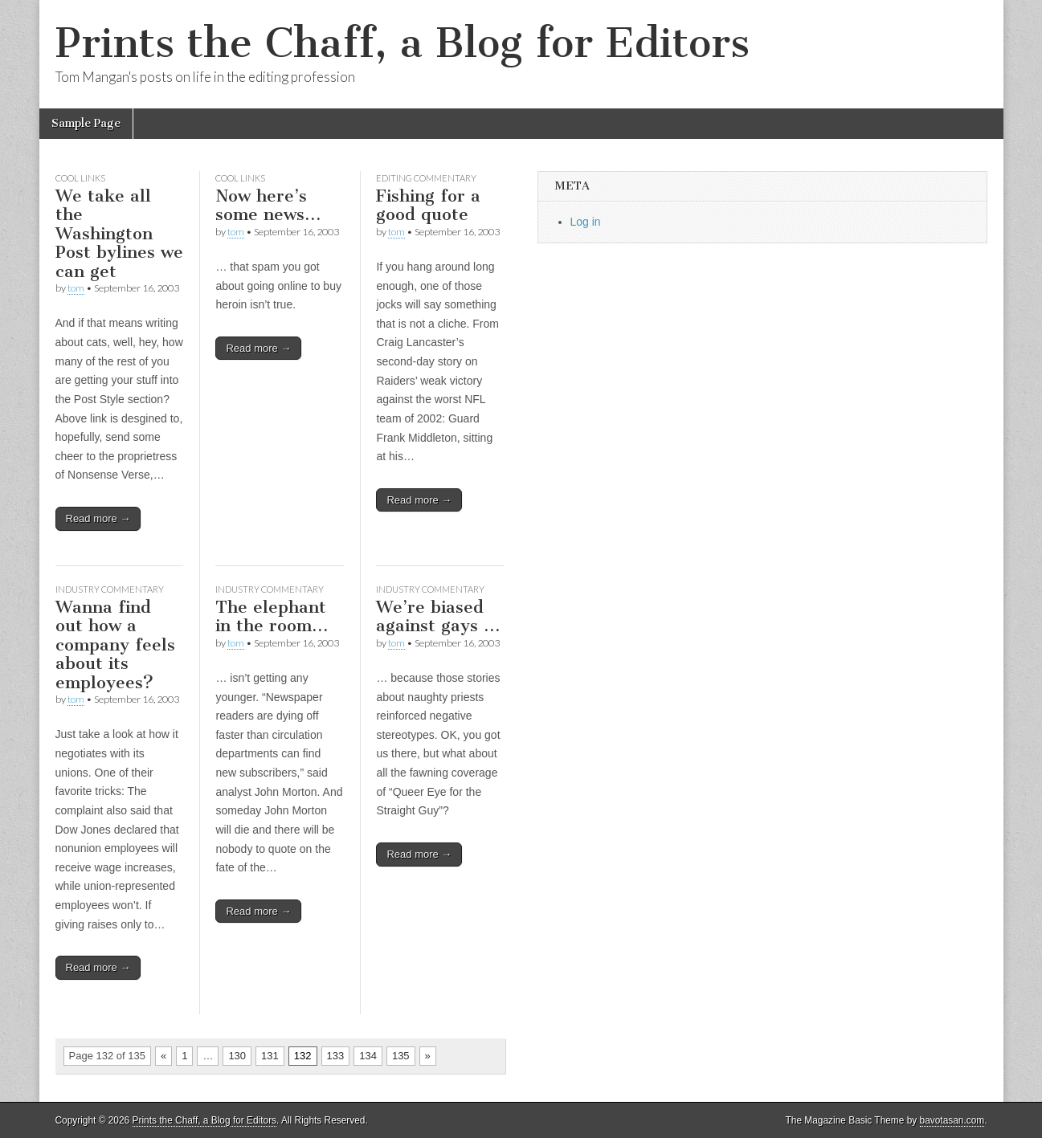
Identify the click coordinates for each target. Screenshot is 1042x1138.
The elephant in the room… (271, 616)
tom (75, 288)
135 (401, 1056)
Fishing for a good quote (428, 205)
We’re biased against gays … (438, 616)
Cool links (80, 178)
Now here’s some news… (268, 205)
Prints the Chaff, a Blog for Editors (402, 42)
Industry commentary (109, 589)
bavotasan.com (952, 1120)
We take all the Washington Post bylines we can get (119, 233)
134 (368, 1056)
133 (336, 1056)
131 (270, 1056)
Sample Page (86, 123)
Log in (585, 221)
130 (237, 1056)
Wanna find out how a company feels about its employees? (115, 644)
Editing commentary (426, 178)
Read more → (98, 518)
